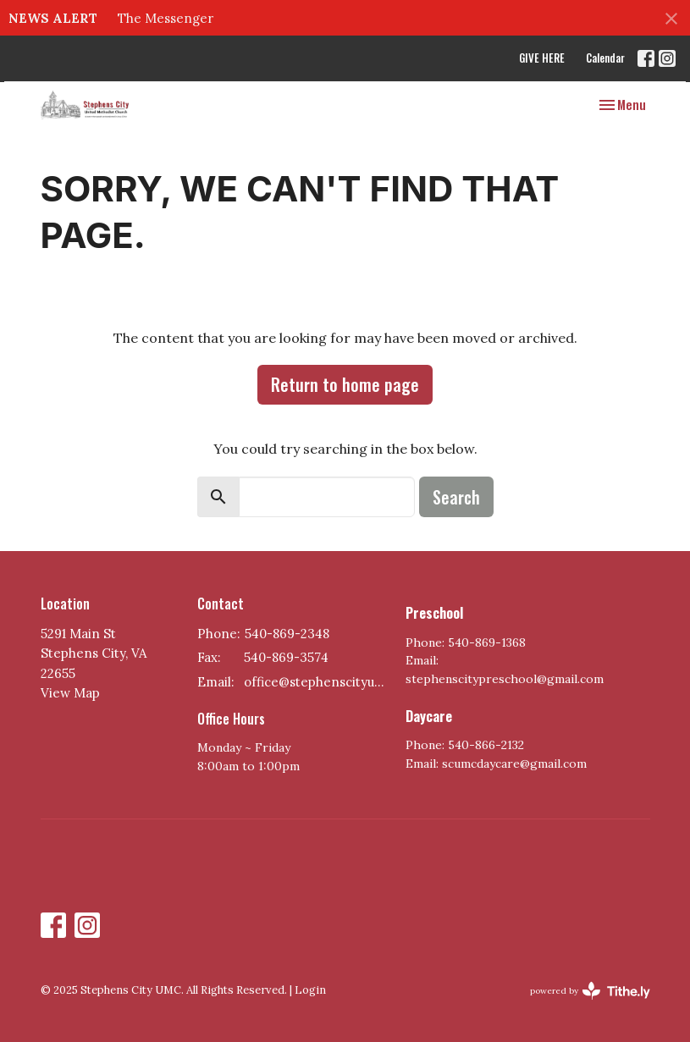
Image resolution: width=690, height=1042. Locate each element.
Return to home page (345, 384)
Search (456, 497)
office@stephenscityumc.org (316, 682)
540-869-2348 (287, 634)
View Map (70, 693)
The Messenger (165, 18)
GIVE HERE (542, 57)
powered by (590, 991)
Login (310, 990)
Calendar (605, 57)
